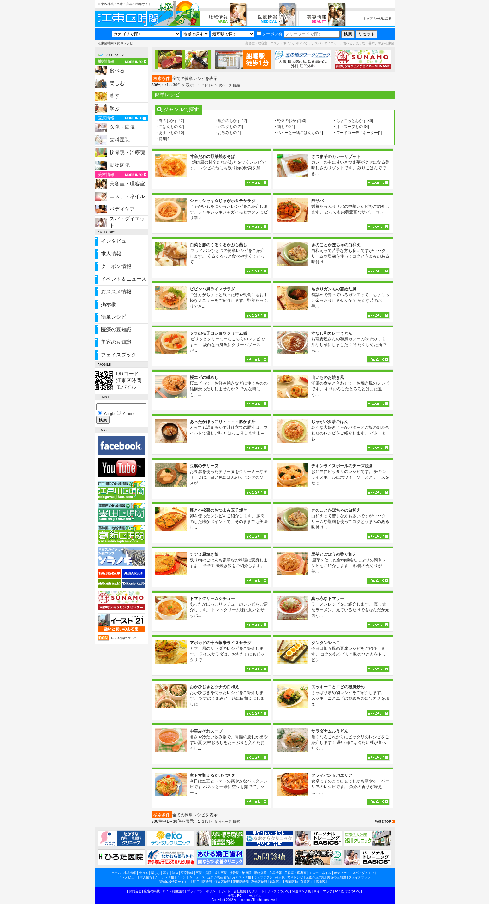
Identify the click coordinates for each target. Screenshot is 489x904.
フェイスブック (118, 354)
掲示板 (108, 304)
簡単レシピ (113, 317)
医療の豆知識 (116, 329)
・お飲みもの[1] (227, 132)
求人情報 (111, 253)
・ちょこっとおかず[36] (352, 120)
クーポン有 (270, 34)
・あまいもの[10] (169, 132)
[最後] (237, 85)
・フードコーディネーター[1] (357, 132)
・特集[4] (162, 138)
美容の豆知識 (116, 342)
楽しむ (117, 83)
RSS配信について (124, 638)
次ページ (225, 85)
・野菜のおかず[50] (289, 120)
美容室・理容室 (127, 183)
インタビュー (116, 241)
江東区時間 (106, 43)
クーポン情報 (116, 266)
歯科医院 (120, 139)
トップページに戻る (377, 18)
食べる (117, 70)
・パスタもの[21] (228, 126)
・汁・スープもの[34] (350, 126)
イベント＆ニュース (123, 279)
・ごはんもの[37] (169, 126)
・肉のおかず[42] (169, 120)
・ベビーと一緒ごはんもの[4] (298, 132)
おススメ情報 (116, 291)
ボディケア (122, 209)
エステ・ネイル (127, 196)
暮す (115, 96)
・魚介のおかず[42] (230, 120)
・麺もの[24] (284, 126)
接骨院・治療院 (127, 152)
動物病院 (120, 165)
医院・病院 (122, 127)
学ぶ (115, 108)
